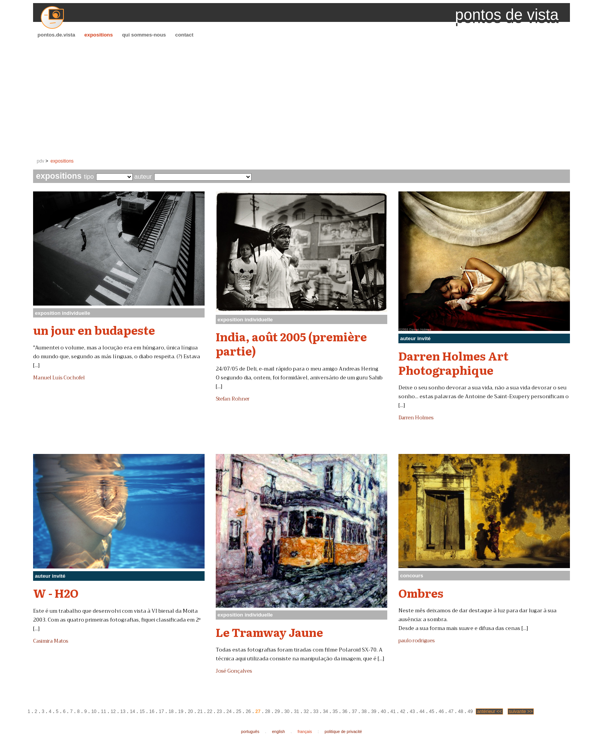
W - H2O (55, 592)
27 (257, 711)
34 (325, 711)
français (305, 731)
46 (441, 711)
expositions (98, 35)
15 (142, 711)
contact (184, 35)
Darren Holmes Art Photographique (453, 362)
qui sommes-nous (144, 35)
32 (306, 711)
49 (470, 711)
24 (229, 711)
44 (422, 711)
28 (267, 711)
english (278, 731)
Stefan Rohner (233, 399)
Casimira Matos (50, 641)
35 (335, 711)
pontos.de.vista (56, 35)
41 (392, 711)
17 (161, 711)
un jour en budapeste (94, 329)
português (250, 731)
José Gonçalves (234, 671)
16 (151, 711)
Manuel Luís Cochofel (59, 378)
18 (170, 711)
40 (383, 711)
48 (460, 711)
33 (315, 711)
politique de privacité (343, 731)
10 (93, 711)
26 (248, 711)
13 (122, 711)
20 (190, 711)
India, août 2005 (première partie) (291, 343)
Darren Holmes (415, 418)
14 (132, 711)
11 (103, 711)
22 (209, 711)
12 (113, 711)
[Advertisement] (301, 98)
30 (286, 711)
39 (373, 711)
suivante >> (521, 711)
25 (238, 711)
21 (199, 711)
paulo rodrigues (416, 641)
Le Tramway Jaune (269, 631)
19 (180, 711)
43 (412, 711)
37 (354, 711)
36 (344, 711)
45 (431, 711)
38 (363, 711)
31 (296, 711)
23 (219, 711)
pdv (40, 161)
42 (402, 711)
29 (277, 711)
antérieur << (489, 711)
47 (450, 711)
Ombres (420, 592)
